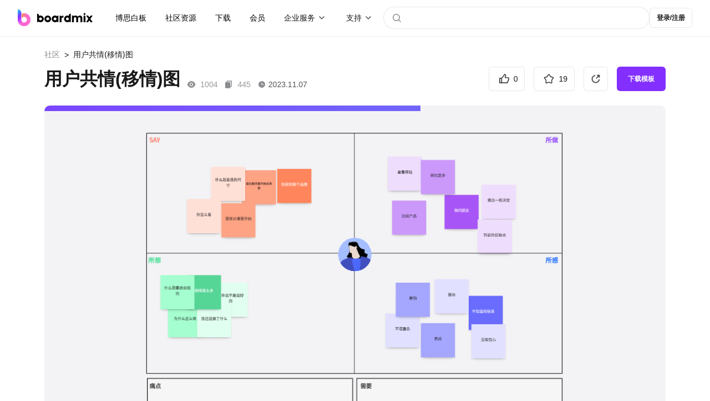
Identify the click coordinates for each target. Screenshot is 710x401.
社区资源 (180, 17)
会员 (257, 17)
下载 (223, 17)
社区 (52, 54)
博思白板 (130, 17)
